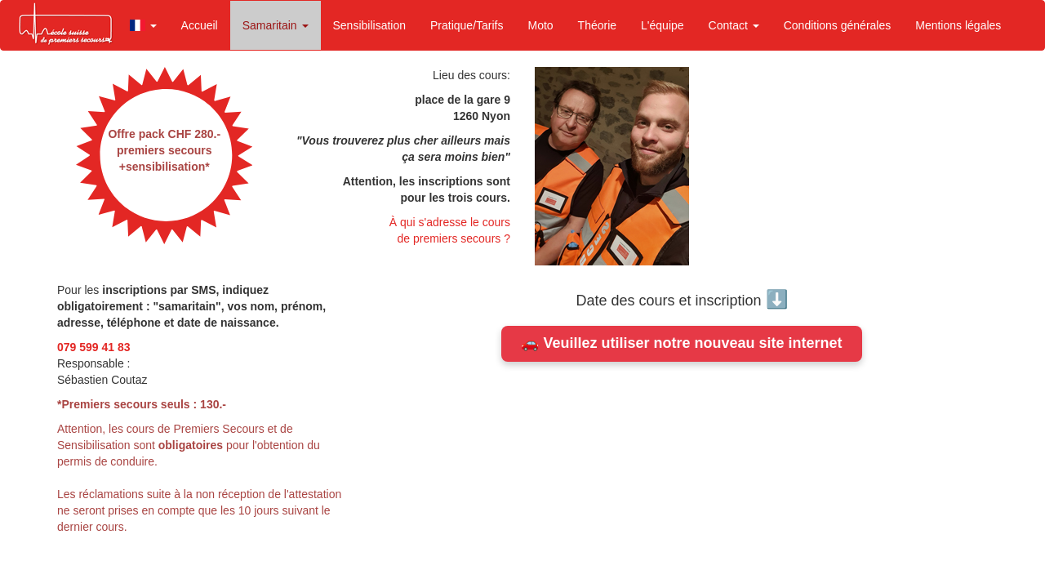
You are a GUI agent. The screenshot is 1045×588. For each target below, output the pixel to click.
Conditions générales (838, 25)
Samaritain (275, 25)
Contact (734, 25)
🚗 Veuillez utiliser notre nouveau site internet (681, 343)
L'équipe (662, 25)
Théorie (597, 25)
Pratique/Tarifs (466, 25)
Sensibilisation (370, 25)
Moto (540, 25)
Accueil (199, 25)
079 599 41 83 (94, 347)
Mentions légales (958, 25)
